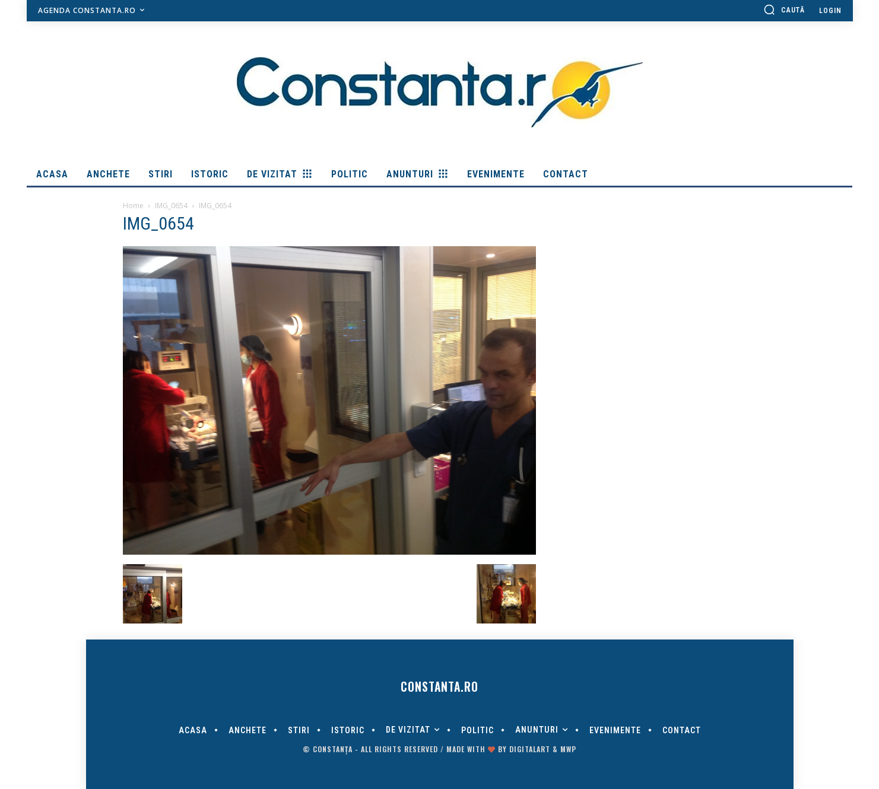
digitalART (529, 749)
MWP (568, 749)
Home (133, 206)
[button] (784, 9)
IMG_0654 (171, 206)
